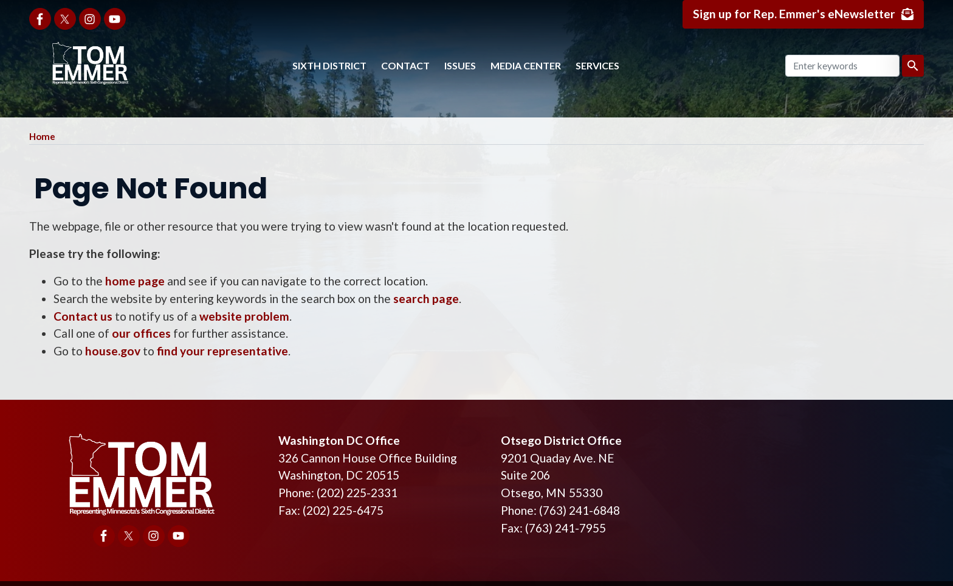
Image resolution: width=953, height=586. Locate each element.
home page (135, 281)
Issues (460, 65)
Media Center (525, 65)
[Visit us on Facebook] (40, 19)
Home (42, 136)
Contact (405, 65)
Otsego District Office (561, 440)
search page (426, 298)
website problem (244, 316)
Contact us (82, 316)
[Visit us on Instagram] (90, 19)
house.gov (112, 351)
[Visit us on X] (65, 19)
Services (597, 65)
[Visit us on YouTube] (115, 19)
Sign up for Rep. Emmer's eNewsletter (794, 14)
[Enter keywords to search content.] (842, 66)
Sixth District (329, 65)
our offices (141, 333)
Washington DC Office (339, 440)
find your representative (222, 351)
